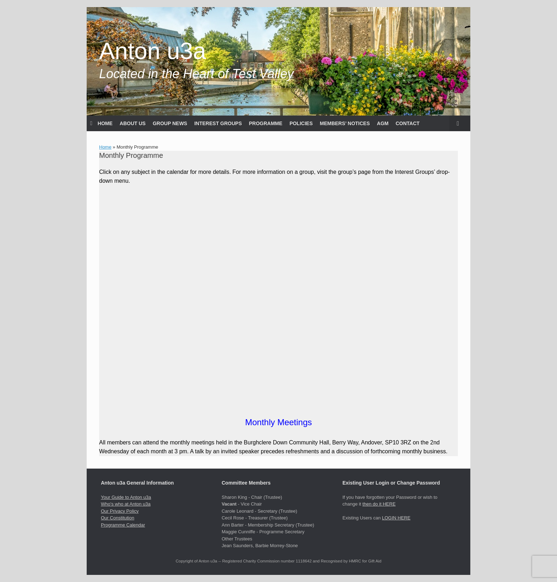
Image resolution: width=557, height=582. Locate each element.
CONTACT (408, 123)
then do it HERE (378, 504)
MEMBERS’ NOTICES (345, 123)
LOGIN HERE (396, 517)
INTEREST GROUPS (218, 123)
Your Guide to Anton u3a (126, 497)
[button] (459, 123)
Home (105, 147)
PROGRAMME (265, 123)
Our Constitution (117, 517)
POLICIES (301, 123)
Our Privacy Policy (120, 511)
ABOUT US (133, 123)
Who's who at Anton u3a (126, 504)
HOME (101, 123)
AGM (383, 123)
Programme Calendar (123, 525)
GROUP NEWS (170, 123)
